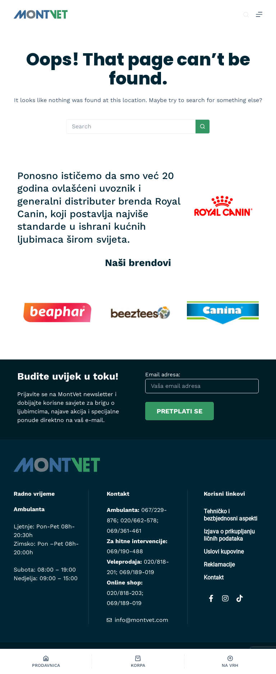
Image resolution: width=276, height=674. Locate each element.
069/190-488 (125, 551)
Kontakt (214, 577)
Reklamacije (219, 564)
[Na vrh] (230, 661)
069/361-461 (124, 530)
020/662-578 (138, 520)
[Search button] (203, 126)
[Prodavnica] (46, 661)
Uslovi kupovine (224, 551)
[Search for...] (131, 126)
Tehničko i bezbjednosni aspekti (230, 515)
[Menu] (259, 14)
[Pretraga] (246, 14)
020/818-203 (124, 593)
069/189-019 (136, 572)
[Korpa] (138, 661)
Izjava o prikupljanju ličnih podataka (229, 535)
